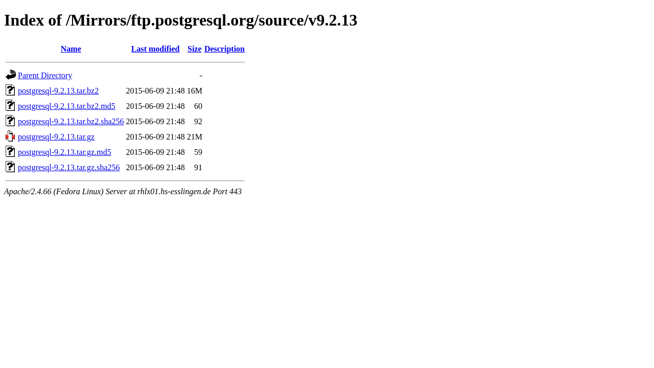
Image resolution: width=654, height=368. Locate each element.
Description (224, 48)
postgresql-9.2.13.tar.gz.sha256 (69, 167)
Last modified (155, 48)
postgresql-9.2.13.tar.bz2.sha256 (71, 121)
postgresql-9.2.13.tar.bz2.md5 (66, 106)
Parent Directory (45, 75)
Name (71, 48)
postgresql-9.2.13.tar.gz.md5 (64, 152)
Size (195, 48)
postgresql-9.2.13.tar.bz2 (58, 90)
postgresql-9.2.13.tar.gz (56, 136)
